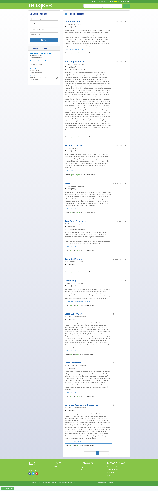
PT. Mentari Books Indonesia (74, 186)
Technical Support (74, 259)
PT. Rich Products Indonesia (74, 64)
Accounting (70, 280)
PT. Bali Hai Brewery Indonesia (75, 317)
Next (101, 453)
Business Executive (74, 145)
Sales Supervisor (73, 314)
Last (106, 453)
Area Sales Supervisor (76, 221)
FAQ (55, 467)
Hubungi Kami (111, 472)
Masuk (126, 6)
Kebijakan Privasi (112, 470)
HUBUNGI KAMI (7, 489)
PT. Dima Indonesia (71, 148)
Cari (44, 40)
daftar (78, 53)
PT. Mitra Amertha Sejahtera (74, 224)
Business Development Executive (81, 405)
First (86, 453)
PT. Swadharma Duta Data (74, 262)
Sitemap (111, 482)
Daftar (114, 2)
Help (108, 475)
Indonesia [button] (125, 1)
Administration (73, 21)
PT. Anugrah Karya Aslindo (74, 283)
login (71, 53)
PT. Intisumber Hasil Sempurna (75, 365)
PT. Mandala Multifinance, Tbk (75, 24)
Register (83, 467)
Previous (92, 453)
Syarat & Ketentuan (113, 467)
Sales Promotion (73, 363)
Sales (67, 183)
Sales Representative (75, 61)
